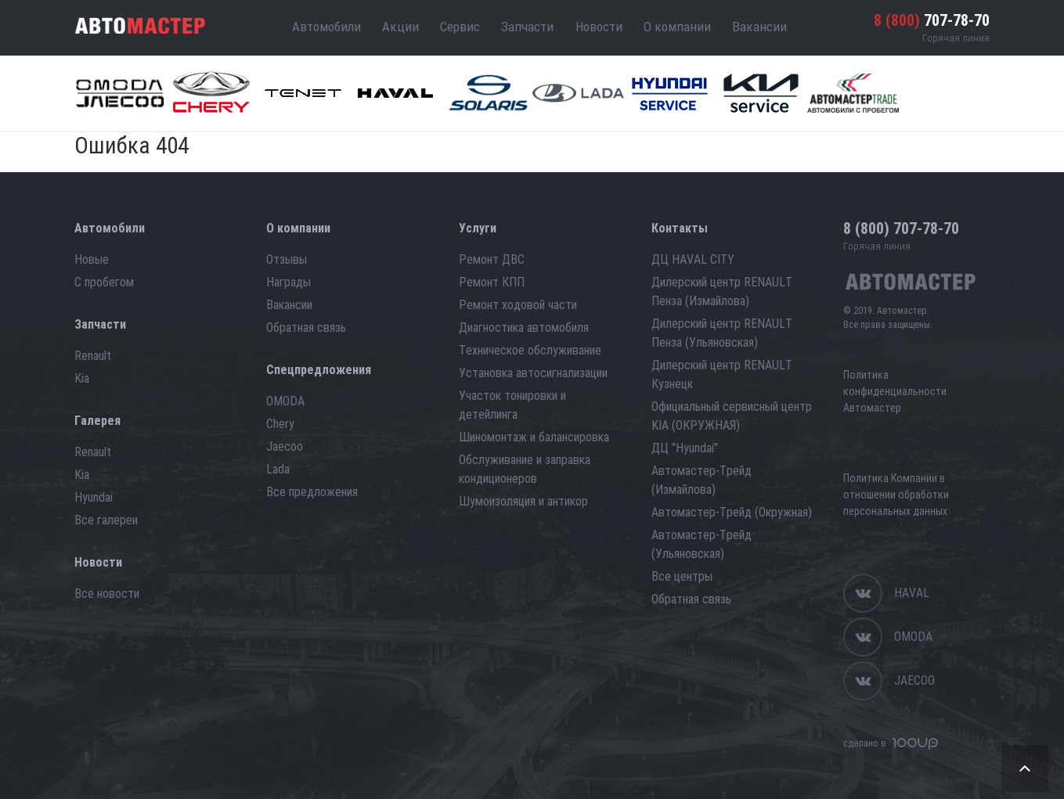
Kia (81, 378)
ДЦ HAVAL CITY (692, 259)
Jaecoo (284, 446)
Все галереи (106, 520)
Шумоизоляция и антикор (523, 501)
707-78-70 (932, 20)
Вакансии (759, 26)
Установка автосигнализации (533, 372)
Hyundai (93, 497)
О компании (677, 26)
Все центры (681, 576)
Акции (400, 26)
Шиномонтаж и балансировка (534, 437)
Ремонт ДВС (492, 259)
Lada (278, 469)
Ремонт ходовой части (518, 304)
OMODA (285, 401)
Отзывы (286, 259)
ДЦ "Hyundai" (684, 448)
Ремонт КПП (492, 282)
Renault (92, 355)
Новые (91, 259)
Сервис (460, 26)
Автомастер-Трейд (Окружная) (731, 512)
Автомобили (326, 26)
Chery (280, 423)
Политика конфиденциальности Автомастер (895, 391)
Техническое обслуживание (530, 350)
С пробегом (104, 282)
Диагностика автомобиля (524, 327)
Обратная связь (306, 327)
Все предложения (312, 491)
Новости (598, 26)
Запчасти (527, 26)
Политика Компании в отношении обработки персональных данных (896, 494)
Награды (288, 282)
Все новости (106, 593)
